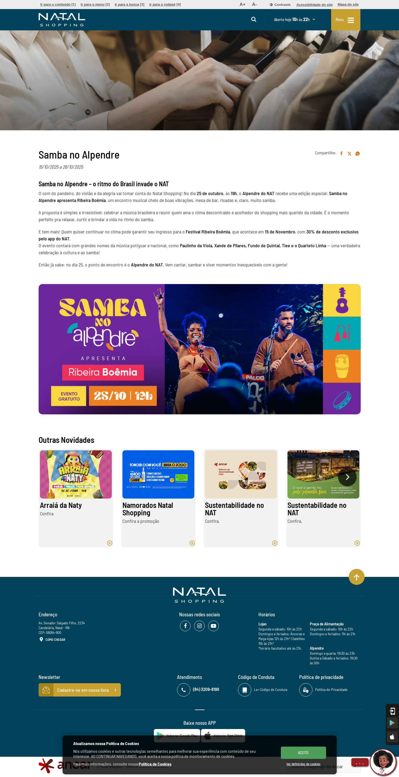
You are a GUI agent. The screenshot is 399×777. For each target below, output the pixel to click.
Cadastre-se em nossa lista (80, 690)
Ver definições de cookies (303, 764)
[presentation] (347, 477)
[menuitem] (58, 4)
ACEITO (303, 752)
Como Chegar (52, 640)
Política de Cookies (155, 763)
